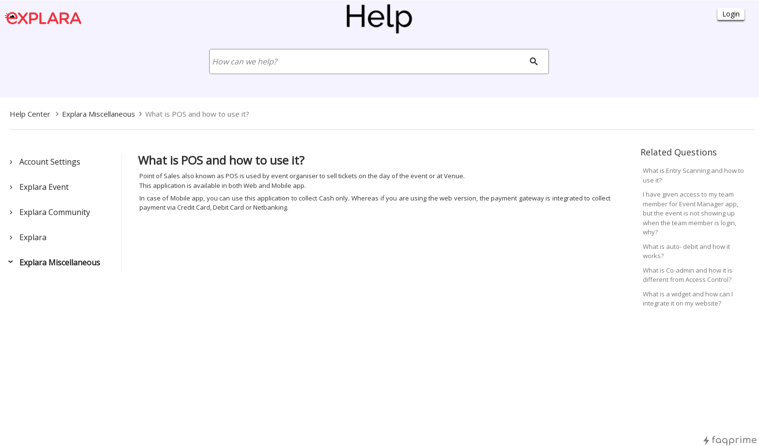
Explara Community (54, 212)
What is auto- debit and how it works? (686, 251)
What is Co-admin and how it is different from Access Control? (687, 275)
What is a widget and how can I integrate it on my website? (688, 299)
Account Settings (49, 161)
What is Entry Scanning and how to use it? (693, 175)
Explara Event (44, 187)
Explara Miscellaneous (59, 262)
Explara (32, 237)
